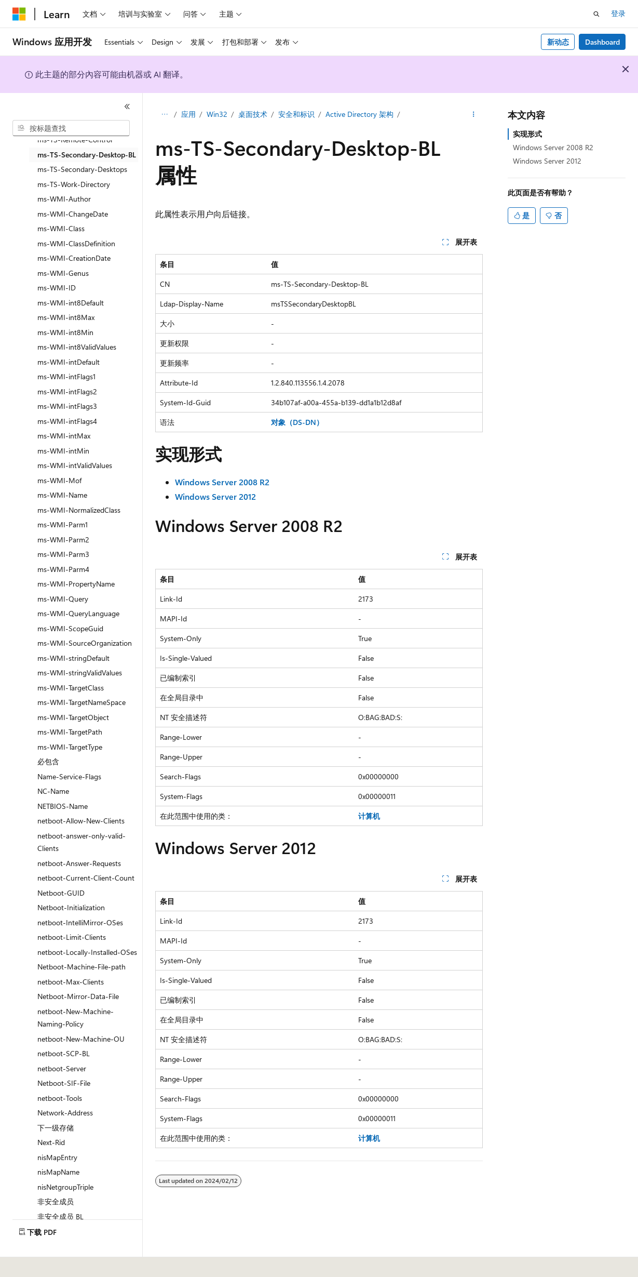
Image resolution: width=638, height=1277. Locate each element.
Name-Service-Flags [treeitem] (69, 776)
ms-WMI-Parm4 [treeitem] (63, 569)
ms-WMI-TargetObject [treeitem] (73, 717)
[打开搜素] (596, 14)
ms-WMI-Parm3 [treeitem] (63, 554)
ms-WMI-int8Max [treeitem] (65, 317)
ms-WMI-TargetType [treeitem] (69, 747)
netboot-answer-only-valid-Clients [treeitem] (81, 842)
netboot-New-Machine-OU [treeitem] (81, 1039)
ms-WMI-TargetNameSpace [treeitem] (81, 702)
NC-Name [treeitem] (53, 791)
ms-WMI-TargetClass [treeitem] (70, 688)
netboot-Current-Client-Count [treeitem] (85, 878)
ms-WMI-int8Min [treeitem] (65, 332)
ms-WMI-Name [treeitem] (62, 495)
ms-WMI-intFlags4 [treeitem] (67, 421)
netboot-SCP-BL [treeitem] (63, 1053)
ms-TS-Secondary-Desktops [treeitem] (82, 169)
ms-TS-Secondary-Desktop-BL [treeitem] (86, 154)
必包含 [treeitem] (48, 761)
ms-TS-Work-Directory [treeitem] (73, 184)
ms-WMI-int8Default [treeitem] (70, 303)
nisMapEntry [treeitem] (57, 1157)
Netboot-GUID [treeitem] (61, 893)
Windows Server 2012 (547, 161)
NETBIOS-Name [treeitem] (62, 806)
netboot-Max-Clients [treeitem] (70, 982)
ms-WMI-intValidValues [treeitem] (74, 465)
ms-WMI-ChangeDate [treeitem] (72, 214)
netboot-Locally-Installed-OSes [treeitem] (87, 952)
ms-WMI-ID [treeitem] (56, 287)
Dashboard (602, 42)
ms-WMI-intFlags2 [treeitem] (67, 391)
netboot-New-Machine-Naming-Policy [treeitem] (75, 1017)
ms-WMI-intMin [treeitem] (63, 451)
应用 (188, 114)
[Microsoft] (19, 14)
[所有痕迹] (164, 115)
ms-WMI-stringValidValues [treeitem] (79, 672)
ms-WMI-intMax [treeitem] (63, 436)
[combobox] (71, 128)
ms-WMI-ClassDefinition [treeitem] (76, 243)
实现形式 (527, 134)
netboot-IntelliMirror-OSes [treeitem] (80, 922)
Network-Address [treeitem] (65, 1113)
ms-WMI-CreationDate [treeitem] (74, 258)
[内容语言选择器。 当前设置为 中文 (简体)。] (41, 1262)
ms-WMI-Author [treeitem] (64, 199)
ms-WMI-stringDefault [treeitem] (73, 658)
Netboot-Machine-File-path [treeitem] (81, 967)
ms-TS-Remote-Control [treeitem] (74, 139)
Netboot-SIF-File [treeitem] (63, 1083)
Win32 (217, 114)
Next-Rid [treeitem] (51, 1142)
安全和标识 (296, 114)
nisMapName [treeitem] (58, 1172)
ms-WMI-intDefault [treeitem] (68, 362)
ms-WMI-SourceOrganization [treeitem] (84, 643)
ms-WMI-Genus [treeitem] (63, 273)
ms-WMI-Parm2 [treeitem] (63, 539)
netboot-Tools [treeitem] (59, 1098)
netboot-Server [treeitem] (61, 1068)
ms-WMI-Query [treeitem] (62, 599)
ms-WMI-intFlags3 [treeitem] (67, 406)
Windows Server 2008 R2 (553, 147)
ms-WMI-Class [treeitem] (61, 228)
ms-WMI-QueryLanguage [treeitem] (78, 613)
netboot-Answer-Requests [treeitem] (79, 863)
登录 (618, 13)
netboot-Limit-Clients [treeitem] (71, 937)
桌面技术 (252, 114)
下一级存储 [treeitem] (55, 1128)
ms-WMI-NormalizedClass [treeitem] (78, 510)
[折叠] (127, 106)
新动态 (558, 42)
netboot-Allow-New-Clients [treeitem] (81, 821)
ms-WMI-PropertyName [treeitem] (76, 584)
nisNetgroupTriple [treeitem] (65, 1187)
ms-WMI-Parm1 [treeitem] (62, 524)
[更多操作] (474, 115)
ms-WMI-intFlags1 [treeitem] (66, 376)
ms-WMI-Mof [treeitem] (59, 480)
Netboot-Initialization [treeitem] (71, 907)
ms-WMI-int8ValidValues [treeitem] (76, 347)
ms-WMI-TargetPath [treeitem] (69, 732)
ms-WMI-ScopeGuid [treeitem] (70, 628)
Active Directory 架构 (359, 114)
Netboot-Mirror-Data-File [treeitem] (78, 996)
